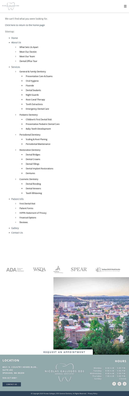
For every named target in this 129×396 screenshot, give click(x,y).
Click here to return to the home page (25, 25)
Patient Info (17, 198)
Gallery (15, 228)
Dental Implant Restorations (39, 168)
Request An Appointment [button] (64, 352)
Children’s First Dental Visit (39, 119)
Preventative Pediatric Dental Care (43, 124)
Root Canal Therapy (35, 99)
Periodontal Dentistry (30, 134)
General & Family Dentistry (33, 71)
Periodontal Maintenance (38, 143)
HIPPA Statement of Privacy (33, 212)
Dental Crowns (33, 159)
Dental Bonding (33, 183)
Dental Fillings (32, 163)
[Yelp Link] (124, 385)
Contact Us (17, 232)
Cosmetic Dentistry (29, 179)
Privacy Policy (92, 393)
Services (15, 66)
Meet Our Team (27, 56)
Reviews (24, 222)
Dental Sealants (33, 90)
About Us (16, 42)
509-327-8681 (10, 378)
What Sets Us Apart (29, 47)
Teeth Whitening (34, 193)
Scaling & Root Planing (36, 139)
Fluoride (30, 85)
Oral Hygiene (32, 80)
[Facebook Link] (113, 385)
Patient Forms (26, 208)
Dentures (30, 173)
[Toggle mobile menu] (125, 6)
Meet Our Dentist (28, 51)
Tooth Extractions (34, 104)
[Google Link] (119, 385)
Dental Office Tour (28, 61)
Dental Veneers (33, 188)
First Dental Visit (27, 203)
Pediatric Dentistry (29, 114)
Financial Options (28, 217)
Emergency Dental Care (37, 108)
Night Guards (32, 94)
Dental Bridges (33, 154)
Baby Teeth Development (38, 128)
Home (14, 37)
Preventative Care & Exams (39, 76)
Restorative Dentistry (30, 149)
